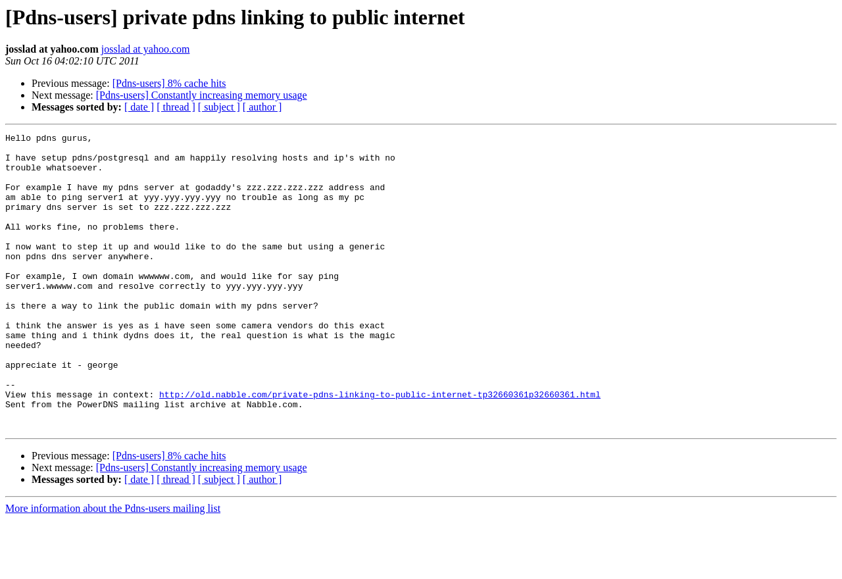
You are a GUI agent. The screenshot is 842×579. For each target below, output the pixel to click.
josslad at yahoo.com (145, 49)
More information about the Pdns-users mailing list (112, 567)
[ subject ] (219, 107)
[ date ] (139, 107)
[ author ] (262, 107)
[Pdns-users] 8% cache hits (169, 83)
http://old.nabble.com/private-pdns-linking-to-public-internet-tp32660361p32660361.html (380, 447)
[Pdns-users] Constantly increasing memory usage (201, 95)
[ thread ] (176, 107)
